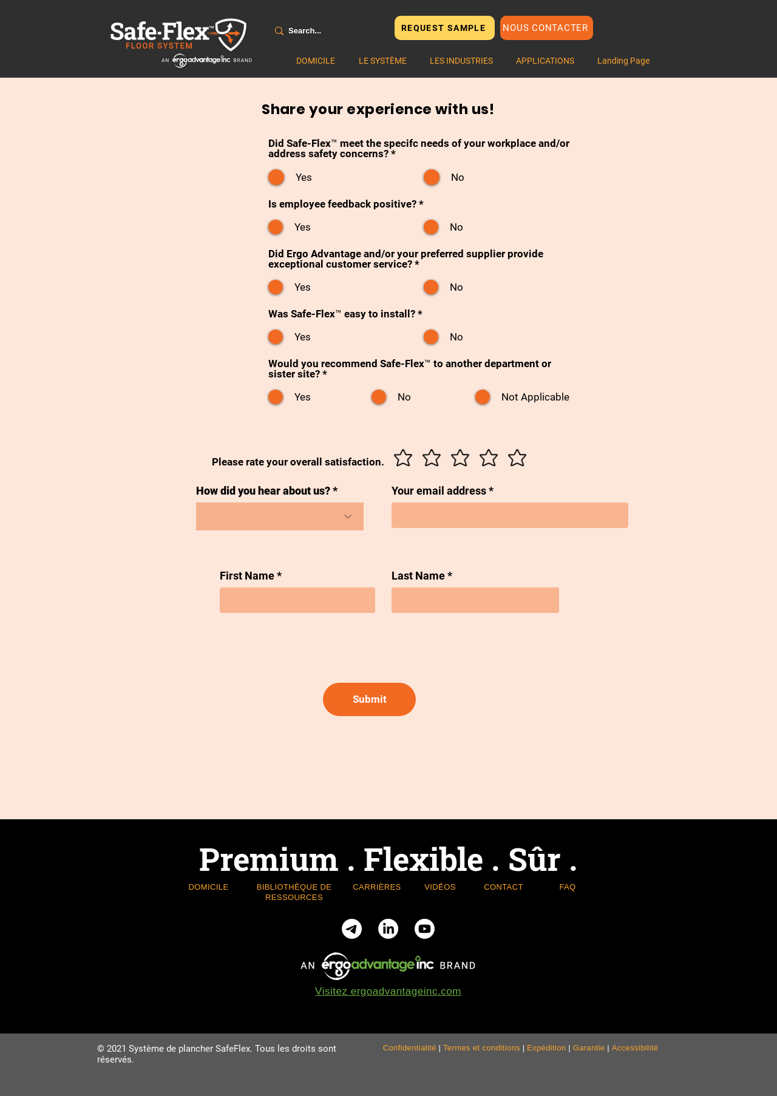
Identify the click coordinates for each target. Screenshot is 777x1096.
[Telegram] (352, 929)
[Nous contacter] (546, 28)
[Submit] (369, 699)
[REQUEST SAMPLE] (445, 28)
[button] (382, 61)
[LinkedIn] (388, 929)
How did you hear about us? (263, 490)
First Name (247, 575)
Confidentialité (409, 1047)
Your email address (439, 490)
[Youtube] (425, 929)
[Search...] (326, 31)
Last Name (418, 575)
